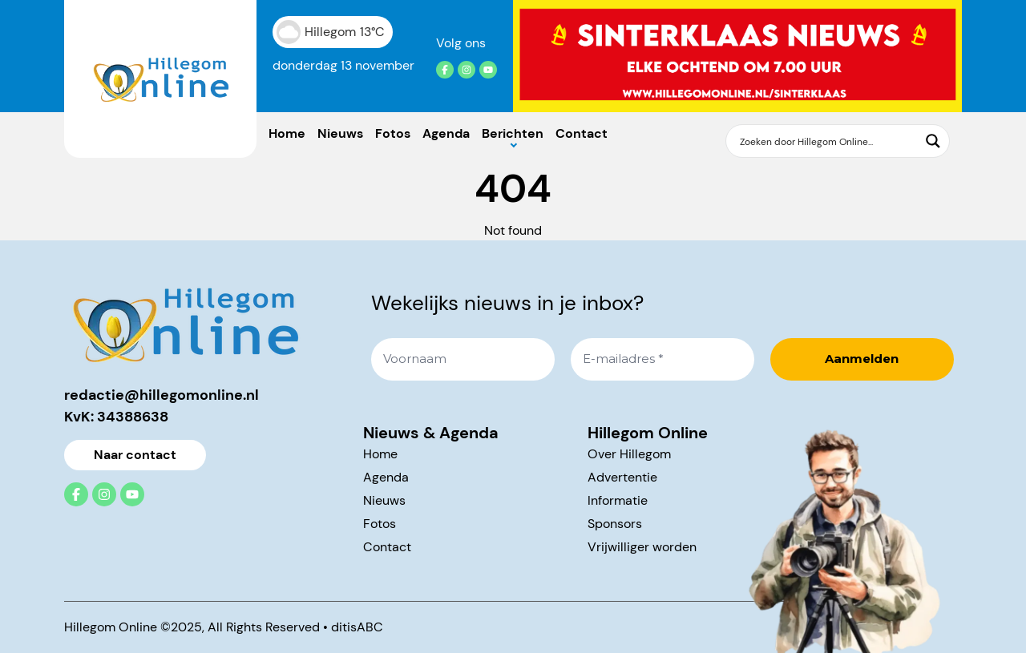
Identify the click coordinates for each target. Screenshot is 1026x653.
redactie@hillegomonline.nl (161, 395)
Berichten (512, 133)
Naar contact (135, 454)
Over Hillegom (629, 453)
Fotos (392, 133)
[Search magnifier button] (933, 141)
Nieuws (340, 133)
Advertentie (622, 477)
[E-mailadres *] (662, 359)
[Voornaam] (463, 359)
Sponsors (615, 523)
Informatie (618, 500)
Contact (581, 133)
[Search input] (827, 141)
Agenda (446, 133)
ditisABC (357, 627)
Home (287, 133)
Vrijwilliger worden (642, 546)
